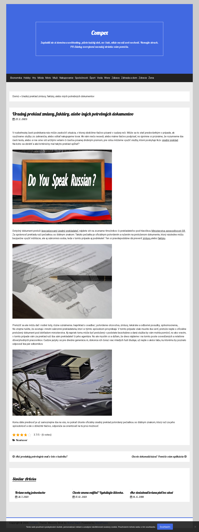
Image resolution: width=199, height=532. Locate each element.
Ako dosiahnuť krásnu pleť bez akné (151, 493)
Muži (55, 77)
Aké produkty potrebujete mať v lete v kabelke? (42, 456)
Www (107, 77)
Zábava (116, 77)
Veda (100, 77)
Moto (48, 77)
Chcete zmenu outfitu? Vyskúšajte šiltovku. (98, 493)
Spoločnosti (81, 77)
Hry (34, 77)
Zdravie (143, 77)
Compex (99, 32)
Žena (151, 77)
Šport (92, 77)
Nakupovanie (66, 77)
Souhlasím (165, 527)
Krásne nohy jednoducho (30, 493)
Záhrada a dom (129, 77)
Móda (40, 77)
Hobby (27, 77)
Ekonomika (16, 77)
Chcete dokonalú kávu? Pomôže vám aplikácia (157, 456)
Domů (15, 96)
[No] (195, 526)
